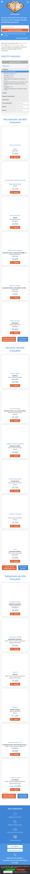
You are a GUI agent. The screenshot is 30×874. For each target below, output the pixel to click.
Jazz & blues (8, 77)
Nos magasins (15, 846)
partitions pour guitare (14, 45)
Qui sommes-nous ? (15, 850)
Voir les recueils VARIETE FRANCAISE (9, 567)
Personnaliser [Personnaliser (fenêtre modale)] (8, 872)
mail (16, 863)
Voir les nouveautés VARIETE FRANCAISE (9, 339)
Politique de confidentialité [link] (20, 872)
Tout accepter (10, 869)
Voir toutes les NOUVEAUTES (23, 339)
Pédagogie (8, 87)
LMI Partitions (15, 14)
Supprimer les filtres (15, 62)
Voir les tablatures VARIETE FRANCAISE (9, 796)
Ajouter (15, 157)
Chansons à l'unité (10, 73)
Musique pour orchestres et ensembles (16, 82)
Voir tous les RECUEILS (23, 567)
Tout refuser (21, 869)
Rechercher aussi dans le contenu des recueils (15, 34)
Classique (8, 75)
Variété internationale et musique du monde (15, 89)
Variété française (9, 71)
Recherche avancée (21, 38)
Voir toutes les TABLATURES (23, 796)
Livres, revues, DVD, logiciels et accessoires (15, 79)
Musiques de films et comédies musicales (14, 84)
